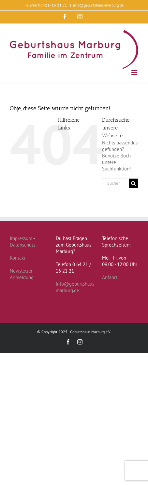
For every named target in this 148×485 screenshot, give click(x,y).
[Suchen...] (115, 183)
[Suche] (133, 183)
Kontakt (17, 258)
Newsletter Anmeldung (22, 274)
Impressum (21, 238)
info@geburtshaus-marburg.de (98, 5)
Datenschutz (23, 245)
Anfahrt (109, 277)
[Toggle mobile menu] (134, 72)
